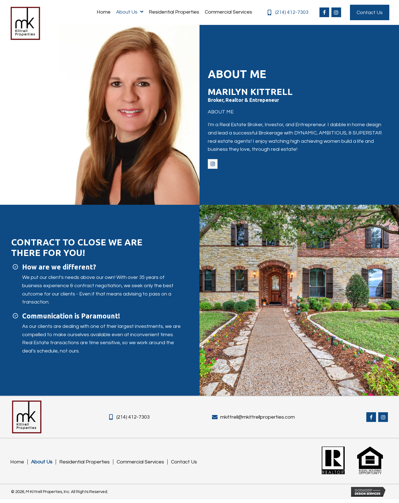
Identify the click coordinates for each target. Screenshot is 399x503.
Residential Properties (84, 465)
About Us (41, 465)
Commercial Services (140, 465)
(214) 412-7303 (291, 12)
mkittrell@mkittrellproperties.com (257, 419)
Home (17, 465)
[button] (324, 13)
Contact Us (184, 465)
